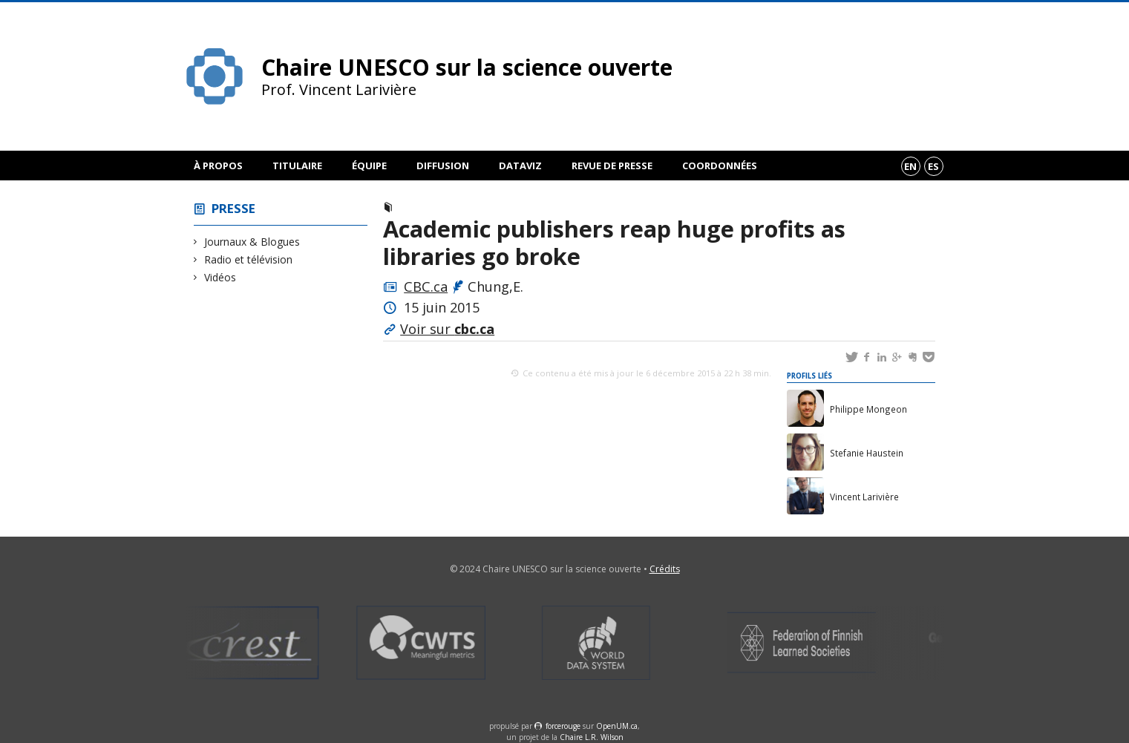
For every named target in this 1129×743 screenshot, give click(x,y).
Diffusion (442, 165)
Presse (233, 208)
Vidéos (220, 277)
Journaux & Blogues (252, 242)
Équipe (369, 165)
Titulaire (297, 165)
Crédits (664, 569)
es (933, 166)
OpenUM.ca (617, 726)
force (563, 726)
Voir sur (447, 329)
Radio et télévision (248, 259)
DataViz (520, 165)
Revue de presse (612, 165)
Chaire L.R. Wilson (592, 737)
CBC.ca (426, 286)
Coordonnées (719, 165)
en (910, 166)
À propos (218, 165)
